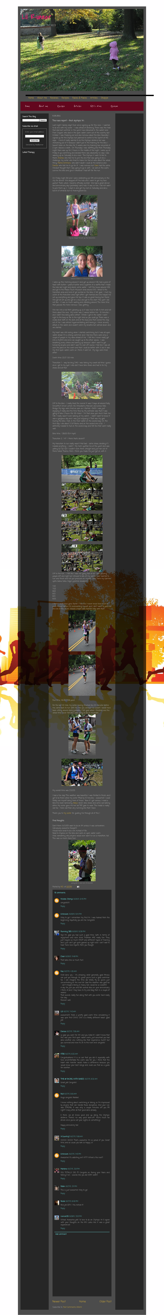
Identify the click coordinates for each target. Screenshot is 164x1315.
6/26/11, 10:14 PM (75, 914)
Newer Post (59, 1302)
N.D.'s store (95, 106)
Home (27, 106)
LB (62, 1011)
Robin (63, 1186)
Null (62, 1094)
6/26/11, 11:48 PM (71, 956)
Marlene (64, 1169)
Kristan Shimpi (67, 899)
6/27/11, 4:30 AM (70, 971)
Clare (96, 165)
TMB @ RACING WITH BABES (72, 1079)
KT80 (63, 1054)
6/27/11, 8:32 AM (71, 1054)
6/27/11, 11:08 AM (76, 1136)
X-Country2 (65, 1136)
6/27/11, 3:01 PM (74, 1169)
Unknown (64, 914)
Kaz (62, 971)
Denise (56, 165)
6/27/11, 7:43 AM (70, 1011)
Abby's (75, 803)
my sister (67, 813)
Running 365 (66, 931)
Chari (63, 956)
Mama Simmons (65, 163)
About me (43, 106)
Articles (77, 106)
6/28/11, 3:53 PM (75, 1216)
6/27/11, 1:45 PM (75, 1154)
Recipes (61, 106)
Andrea (61, 158)
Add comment (60, 1234)
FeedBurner (39, 145)
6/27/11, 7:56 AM (73, 1031)
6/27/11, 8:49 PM (72, 1201)
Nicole (63, 1201)
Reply (63, 906)
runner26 (65, 1216)
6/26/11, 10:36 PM (78, 931)
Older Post (105, 1302)
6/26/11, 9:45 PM (80, 899)
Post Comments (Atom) (72, 1307)
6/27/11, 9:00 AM (70, 1094)
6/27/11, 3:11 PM (71, 1186)
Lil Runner (36, 17)
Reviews (114, 106)
